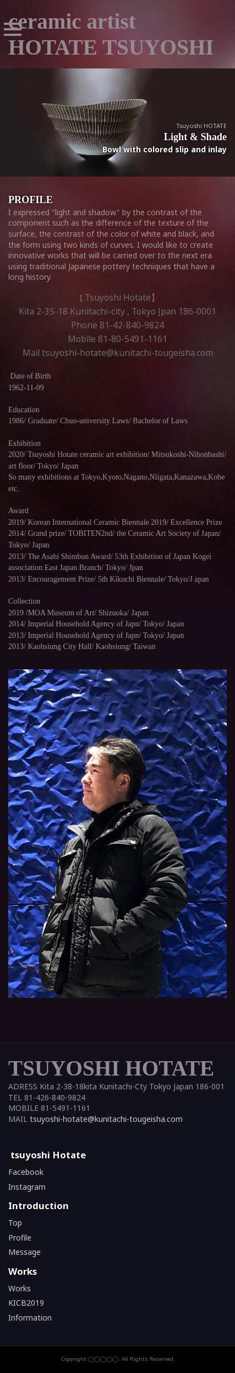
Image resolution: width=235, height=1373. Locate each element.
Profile (19, 1237)
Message (24, 1252)
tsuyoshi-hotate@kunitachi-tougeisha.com (106, 1119)
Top (15, 1222)
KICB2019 (26, 1302)
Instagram (27, 1187)
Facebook (25, 1172)
